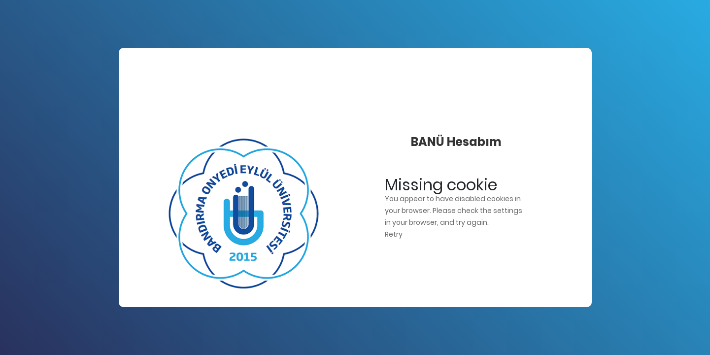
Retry (394, 234)
